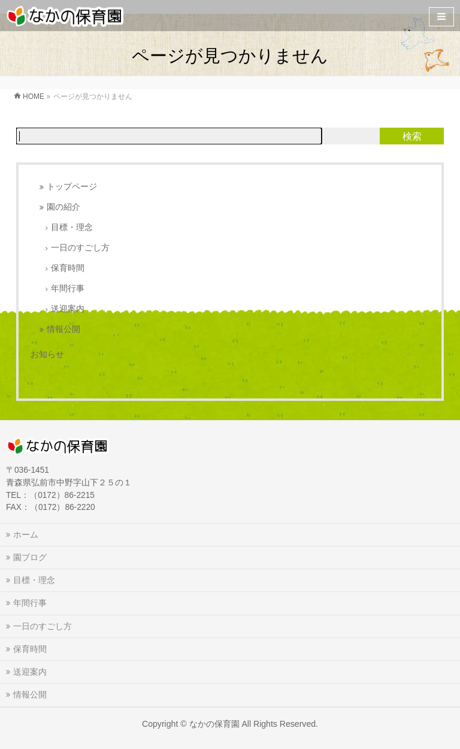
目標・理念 (72, 227)
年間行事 (67, 288)
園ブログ (30, 557)
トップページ (72, 186)
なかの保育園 (214, 724)
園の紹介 (63, 207)
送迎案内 (67, 308)
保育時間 (67, 268)
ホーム (25, 534)
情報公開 (63, 329)
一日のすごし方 (80, 247)
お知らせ (47, 354)
